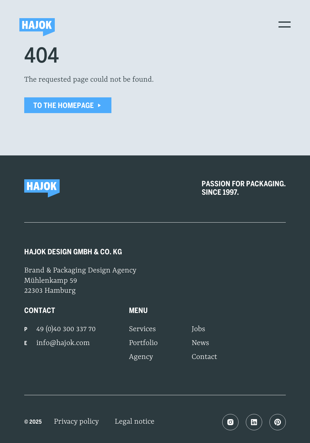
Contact (204, 357)
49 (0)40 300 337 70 (66, 329)
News (200, 343)
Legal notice (134, 422)
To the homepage (67, 105)
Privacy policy (76, 422)
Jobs (198, 329)
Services (142, 329)
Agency (141, 357)
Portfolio (143, 343)
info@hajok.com (63, 343)
